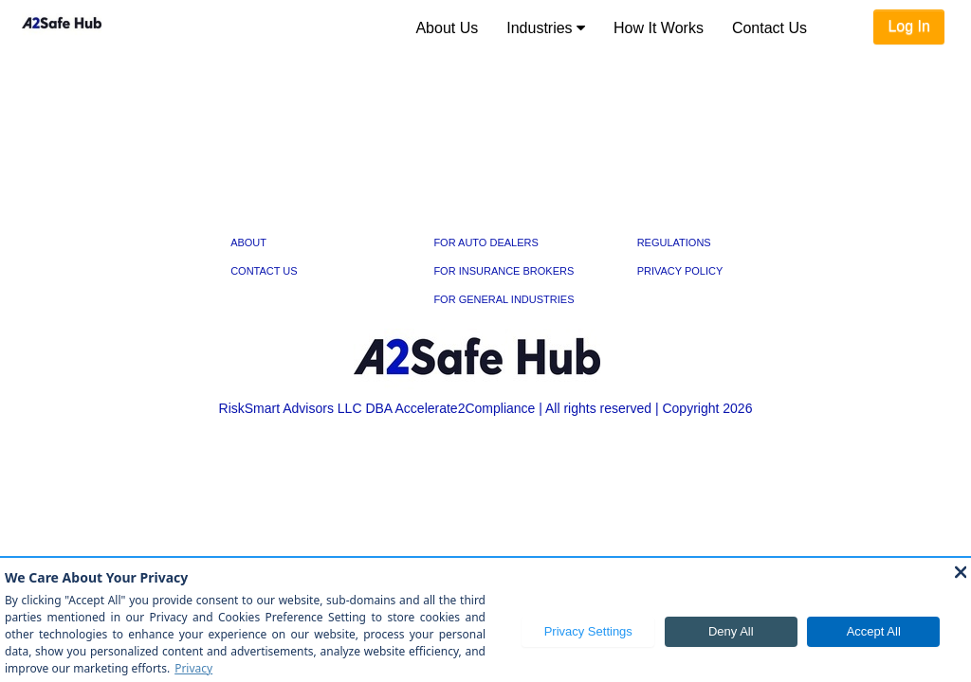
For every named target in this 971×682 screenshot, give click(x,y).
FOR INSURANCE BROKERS (503, 271)
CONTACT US (264, 271)
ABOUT (248, 242)
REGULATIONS (674, 242)
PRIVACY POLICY (680, 271)
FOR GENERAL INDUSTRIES (503, 299)
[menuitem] (446, 28)
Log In (908, 26)
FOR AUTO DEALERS (485, 242)
